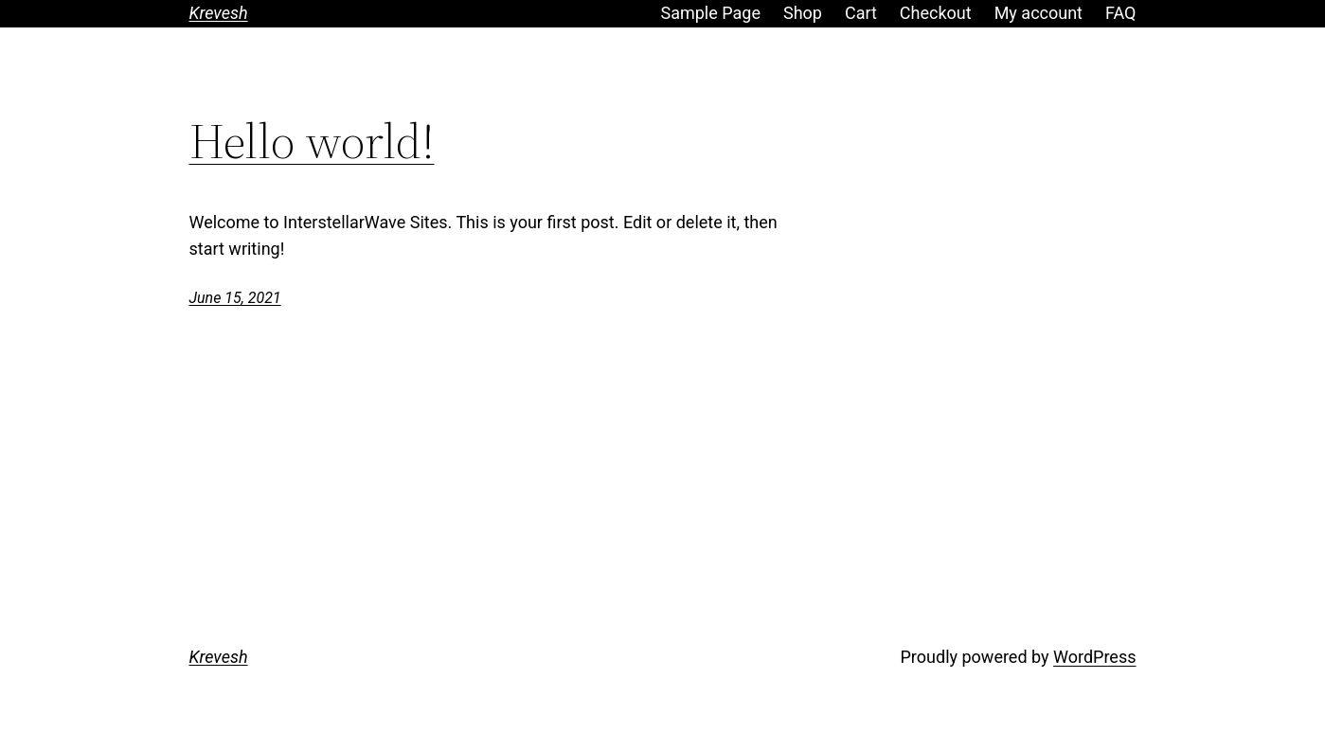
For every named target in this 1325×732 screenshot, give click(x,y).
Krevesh (218, 13)
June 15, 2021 (235, 298)
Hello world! (312, 141)
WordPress (1094, 657)
